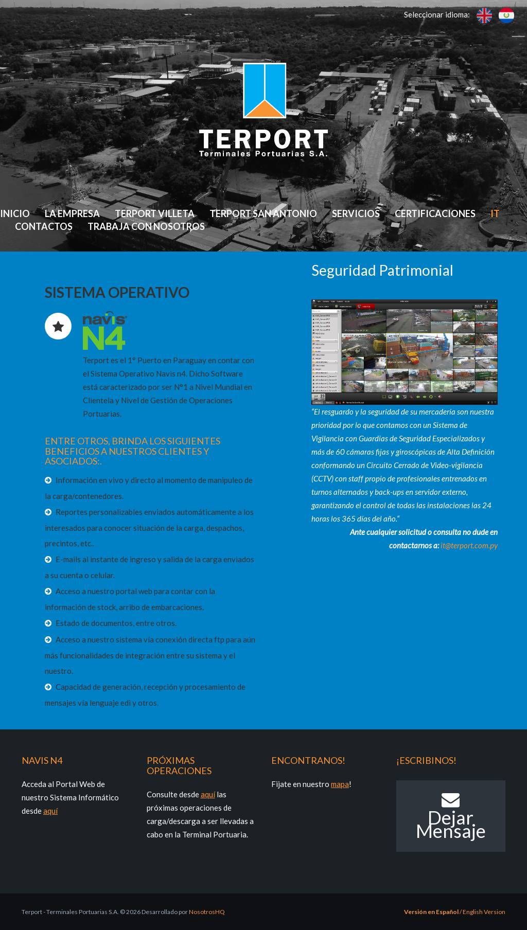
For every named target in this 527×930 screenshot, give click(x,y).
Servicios (356, 213)
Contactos (44, 226)
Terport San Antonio (263, 213)
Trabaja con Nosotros (146, 226)
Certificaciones (435, 213)
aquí (50, 810)
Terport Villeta (155, 213)
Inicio (15, 213)
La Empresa (72, 213)
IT (495, 213)
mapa (340, 784)
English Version (484, 912)
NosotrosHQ (207, 912)
